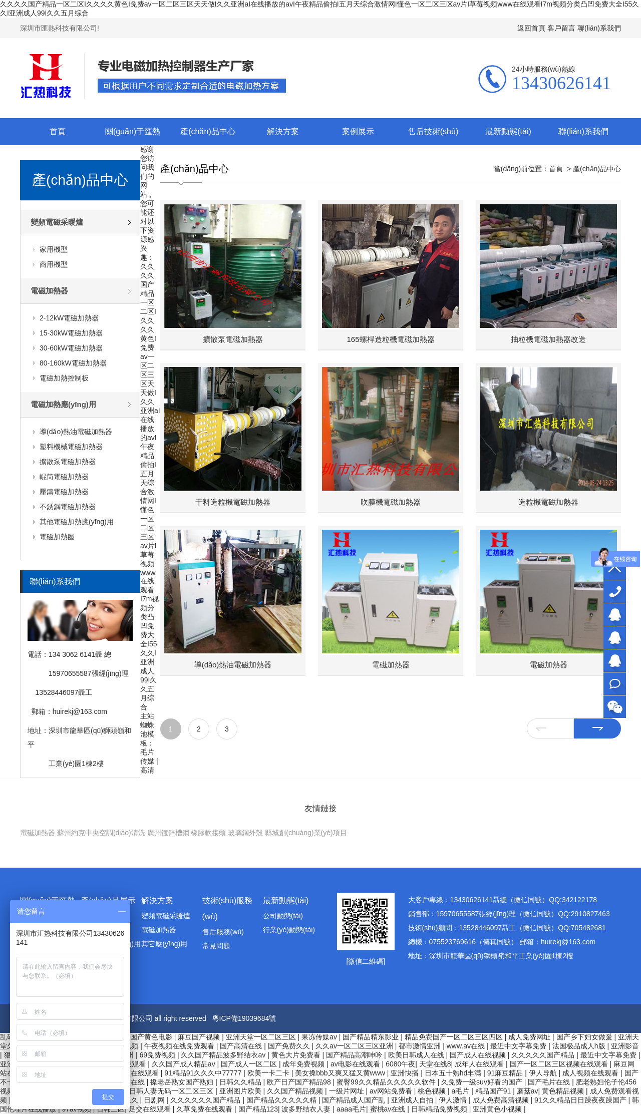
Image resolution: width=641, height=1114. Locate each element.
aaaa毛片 (351, 1109)
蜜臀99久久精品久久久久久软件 (387, 1082)
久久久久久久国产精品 (206, 1100)
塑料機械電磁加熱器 (71, 447)
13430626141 (614, 591)
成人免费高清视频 (502, 1100)
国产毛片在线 (550, 1082)
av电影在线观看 (356, 1064)
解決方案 (283, 131)
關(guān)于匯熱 (132, 131)
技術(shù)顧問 (614, 660)
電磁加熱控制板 (64, 378)
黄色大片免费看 (297, 1055)
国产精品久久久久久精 (282, 1100)
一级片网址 (347, 1091)
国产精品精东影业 (372, 1037)
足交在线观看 (151, 1109)
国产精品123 (258, 1109)
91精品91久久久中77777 (203, 1073)
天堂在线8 (435, 1064)
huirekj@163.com (80, 711)
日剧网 (155, 1100)
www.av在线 (467, 1046)
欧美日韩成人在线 (417, 1055)
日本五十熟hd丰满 (454, 1073)
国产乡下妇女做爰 (585, 1037)
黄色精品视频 (564, 1091)
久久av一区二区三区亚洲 (355, 1046)
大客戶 (614, 614)
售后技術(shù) (433, 131)
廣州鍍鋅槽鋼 (168, 833)
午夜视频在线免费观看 (180, 1046)
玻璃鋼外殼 (245, 833)
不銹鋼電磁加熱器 (68, 507)
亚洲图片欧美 (241, 1091)
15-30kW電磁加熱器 (71, 333)
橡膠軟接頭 (208, 833)
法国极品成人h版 (579, 1046)
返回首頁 (531, 28)
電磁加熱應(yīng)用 (63, 404)
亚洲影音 (625, 1046)
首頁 (58, 131)
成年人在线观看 (480, 1064)
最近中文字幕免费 (519, 1046)
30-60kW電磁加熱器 (71, 348)
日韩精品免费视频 (440, 1109)
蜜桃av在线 (389, 1109)
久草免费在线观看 (205, 1109)
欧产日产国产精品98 (300, 1082)
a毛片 (462, 1091)
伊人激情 (454, 1100)
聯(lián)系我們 (599, 28)
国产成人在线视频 (479, 1055)
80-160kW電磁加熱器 (73, 363)
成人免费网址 (530, 1037)
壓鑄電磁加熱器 (64, 492)
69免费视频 (158, 1055)
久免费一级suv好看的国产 (482, 1082)
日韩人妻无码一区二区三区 (172, 1091)
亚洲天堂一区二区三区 (262, 1037)
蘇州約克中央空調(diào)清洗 (101, 833)
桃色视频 (433, 1091)
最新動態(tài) (508, 131)
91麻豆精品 (506, 1073)
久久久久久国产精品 (543, 1055)
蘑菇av (527, 1091)
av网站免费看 (392, 1091)
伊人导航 (544, 1073)
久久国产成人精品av (184, 1064)
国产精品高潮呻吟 (355, 1055)
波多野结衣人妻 (307, 1109)
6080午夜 (400, 1064)
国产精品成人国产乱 (354, 1100)
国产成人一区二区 (250, 1064)
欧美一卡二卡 (269, 1073)
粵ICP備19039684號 (244, 1018)
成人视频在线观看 (591, 1073)
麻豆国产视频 (200, 1037)
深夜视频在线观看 (132, 1073)
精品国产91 (494, 1091)
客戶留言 (561, 28)
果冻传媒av (320, 1037)
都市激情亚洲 (421, 1046)
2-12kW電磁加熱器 (69, 318)
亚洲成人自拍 (413, 1100)
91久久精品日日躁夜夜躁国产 (581, 1100)
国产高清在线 (242, 1046)
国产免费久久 (290, 1046)
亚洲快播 (406, 1073)
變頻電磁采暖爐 (57, 222)
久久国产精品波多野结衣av (224, 1055)
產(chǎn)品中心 (207, 131)
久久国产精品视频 (296, 1091)
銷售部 (614, 637)
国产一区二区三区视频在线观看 (560, 1064)
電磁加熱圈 (57, 537)
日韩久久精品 (241, 1082)
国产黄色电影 (152, 1037)
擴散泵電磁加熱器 (68, 462)
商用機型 (54, 264)
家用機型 (54, 249)
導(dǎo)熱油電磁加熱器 (76, 432)
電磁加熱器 (49, 290)
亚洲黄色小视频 (498, 1109)
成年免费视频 (304, 1064)
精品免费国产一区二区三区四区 (455, 1037)
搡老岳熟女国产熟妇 (182, 1082)
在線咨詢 (614, 683)
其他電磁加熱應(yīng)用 (77, 522)
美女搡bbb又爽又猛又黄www (341, 1073)
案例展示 (358, 131)
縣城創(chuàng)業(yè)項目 (306, 833)
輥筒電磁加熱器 (64, 477)
